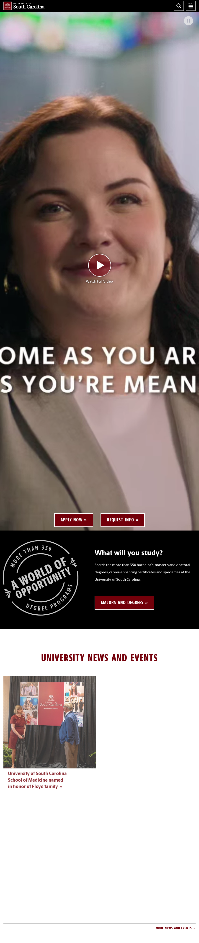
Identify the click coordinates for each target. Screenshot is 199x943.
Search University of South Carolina (179, 6)
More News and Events (174, 928)
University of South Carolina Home (23, 5)
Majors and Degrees (122, 602)
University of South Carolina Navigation (191, 6)
